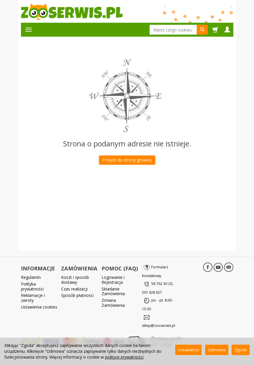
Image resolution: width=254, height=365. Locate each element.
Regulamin (31, 277)
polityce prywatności (124, 357)
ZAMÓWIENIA (79, 268)
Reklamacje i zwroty (33, 298)
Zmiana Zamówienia (113, 302)
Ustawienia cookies (39, 307)
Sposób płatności (77, 295)
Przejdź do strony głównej (127, 160)
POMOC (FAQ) (120, 268)
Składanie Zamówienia (113, 291)
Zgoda (241, 349)
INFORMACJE (38, 268)
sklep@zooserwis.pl (158, 325)
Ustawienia (188, 349)
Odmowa (216, 349)
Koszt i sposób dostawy (75, 279)
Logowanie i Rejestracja (113, 279)
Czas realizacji (74, 289)
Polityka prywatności (32, 286)
